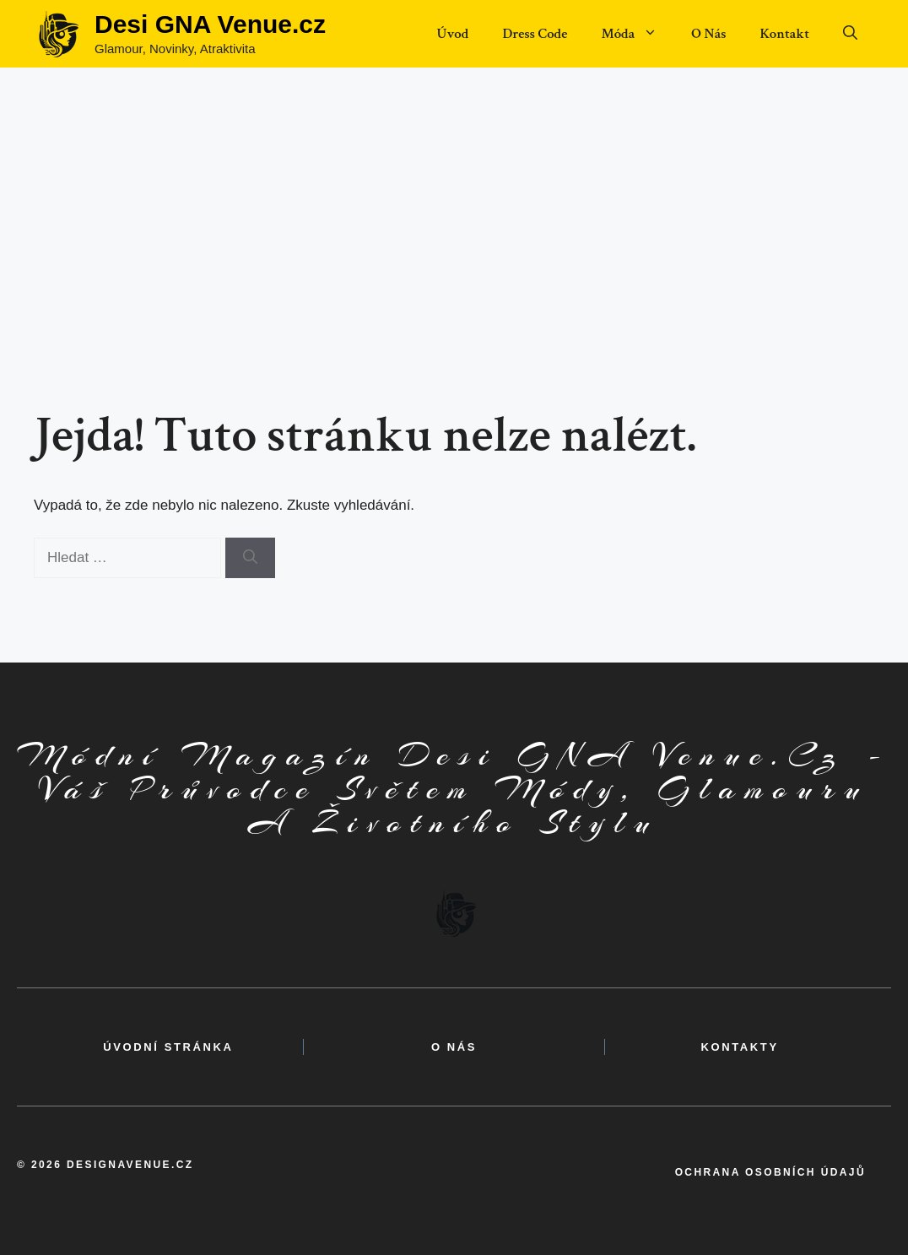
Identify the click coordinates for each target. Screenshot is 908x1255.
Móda (637, 33)
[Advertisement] (454, 194)
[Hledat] (250, 558)
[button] (850, 33)
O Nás (708, 33)
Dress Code (534, 33)
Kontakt (784, 33)
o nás (454, 1047)
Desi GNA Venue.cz (210, 24)
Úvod (452, 33)
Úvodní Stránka (168, 1047)
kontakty (740, 1047)
